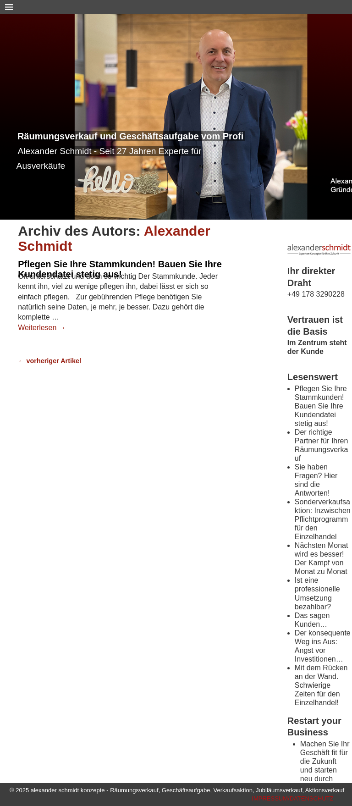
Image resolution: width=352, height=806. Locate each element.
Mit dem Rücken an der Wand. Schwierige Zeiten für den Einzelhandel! (321, 685)
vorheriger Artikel (49, 360)
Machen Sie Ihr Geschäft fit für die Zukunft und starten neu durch (325, 761)
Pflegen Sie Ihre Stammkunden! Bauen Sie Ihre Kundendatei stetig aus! (120, 269)
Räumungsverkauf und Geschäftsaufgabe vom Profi (130, 136)
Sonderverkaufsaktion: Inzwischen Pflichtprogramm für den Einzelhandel (323, 519)
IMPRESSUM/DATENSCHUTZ (292, 798)
